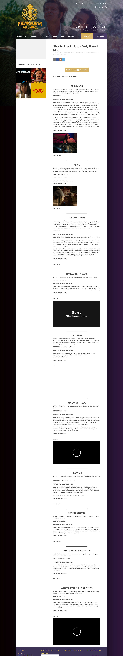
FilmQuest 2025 (21, 36)
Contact (71, 36)
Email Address (44, 653)
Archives (33, 36)
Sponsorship (44, 36)
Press (55, 36)
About (62, 36)
